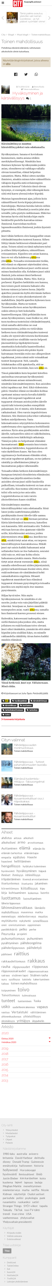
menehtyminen (32, 1186)
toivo (6, 714)
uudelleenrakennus (24, 1007)
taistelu (26, 979)
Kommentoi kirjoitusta (13, 719)
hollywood (10, 1170)
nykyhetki (25, 920)
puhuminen (35, 938)
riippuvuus (40, 967)
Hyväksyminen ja (22, 96)
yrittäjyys (23, 1021)
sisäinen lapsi (20, 975)
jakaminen (41, 883)
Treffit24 (11, 1278)
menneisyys (8, 916)
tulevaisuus (29, 995)
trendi (6, 1213)
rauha (5, 967)
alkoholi (28, 838)
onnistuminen (17, 925)
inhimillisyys (32, 875)
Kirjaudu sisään (14, 1232)
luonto (44, 892)
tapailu (44, 1206)
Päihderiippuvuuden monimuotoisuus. (25, 746)
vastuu (5, 1012)
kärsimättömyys (39, 701)
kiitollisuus (29, 888)
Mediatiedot (12, 1133)
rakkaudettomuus (13, 961)
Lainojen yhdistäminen (17, 1281)
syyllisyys (14, 979)
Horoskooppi (28, 1170)
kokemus (33, 892)
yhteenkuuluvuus (11, 1016)
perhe (32, 929)
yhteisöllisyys (32, 1016)
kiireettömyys (10, 888)
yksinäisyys (8, 1020)
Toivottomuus (10, 995)
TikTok (18, 1210)
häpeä (42, 871)
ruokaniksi (24, 1202)
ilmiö (39, 1174)
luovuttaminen (32, 898)
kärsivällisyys (9, 705)
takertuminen (41, 979)
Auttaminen (9, 848)
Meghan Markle (12, 1186)
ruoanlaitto (9, 1202)
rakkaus (36, 961)
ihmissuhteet (26, 1174)
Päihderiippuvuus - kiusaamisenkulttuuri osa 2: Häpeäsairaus (29, 798)
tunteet (8, 1000)
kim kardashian (29, 1178)
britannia (8, 1157)
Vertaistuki (20, 1012)
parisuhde (8, 1198)
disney (7, 1161)
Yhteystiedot (12, 1130)
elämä (24, 848)
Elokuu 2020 (7, 1038)
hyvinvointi (8, 871)
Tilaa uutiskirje (12, 1245)
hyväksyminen (19, 701)
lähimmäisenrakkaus (16, 908)
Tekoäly (7, 1210)
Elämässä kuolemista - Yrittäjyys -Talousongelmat (29, 780)
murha (25, 1190)
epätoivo (19, 857)
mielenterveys (27, 916)
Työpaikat (10, 1136)
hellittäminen (22, 861)
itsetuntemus (10, 883)
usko (5, 1006)
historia (38, 1165)
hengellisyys (10, 866)
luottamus (26, 705)
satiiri (35, 1202)
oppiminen (34, 925)
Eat (8, 1268)
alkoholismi (8, 842)
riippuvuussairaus (38, 971)
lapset (18, 1182)
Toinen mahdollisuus (30, 89)
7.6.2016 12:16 (22, 87)
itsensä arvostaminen (35, 879)
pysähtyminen (9, 943)
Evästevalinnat (14, 1239)
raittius (21, 953)
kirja (4, 892)
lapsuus (28, 1182)
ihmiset (5, 875)
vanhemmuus (10, 1217)
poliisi (19, 1198)
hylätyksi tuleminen (34, 866)
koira (43, 1178)
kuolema (8, 1182)
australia (22, 1153)
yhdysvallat (27, 1217)
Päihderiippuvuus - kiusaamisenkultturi (24, 815)
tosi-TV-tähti (32, 1210)
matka (39, 912)
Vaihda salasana (14, 1236)
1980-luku (9, 1153)
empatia (6, 857)
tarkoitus (32, 710)
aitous (17, 838)
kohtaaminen (17, 893)
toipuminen (8, 990)
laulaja (38, 1182)
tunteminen (24, 1001)
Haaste (32, 857)
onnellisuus (40, 921)
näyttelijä (20, 1194)
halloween (25, 1165)
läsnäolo (40, 907)
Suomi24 (11, 1272)
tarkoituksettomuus (13, 710)
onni (4, 925)
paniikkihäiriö (9, 929)
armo (21, 842)
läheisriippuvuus (10, 903)
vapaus (42, 1007)
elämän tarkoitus (11, 853)
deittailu (39, 1157)
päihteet (6, 954)
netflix (35, 1190)
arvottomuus (35, 842)
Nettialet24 (12, 1275)
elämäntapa (31, 853)
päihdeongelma (30, 943)
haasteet (6, 861)
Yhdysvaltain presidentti (17, 1221)
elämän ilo (39, 848)
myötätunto (9, 921)
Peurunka (8, 934)
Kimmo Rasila (38, 87)
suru (4, 979)
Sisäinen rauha (39, 975)
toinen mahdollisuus (24, 983)
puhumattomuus (13, 938)
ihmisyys (17, 875)
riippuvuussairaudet (13, 971)
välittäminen (38, 1012)
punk (42, 1198)
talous (5, 983)
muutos (43, 916)
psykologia (31, 1198)
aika (8, 63)
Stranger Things (12, 1206)
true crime (18, 1213)
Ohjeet (9, 1139)
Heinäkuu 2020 (9, 1042)
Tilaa (7, 1251)
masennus (27, 912)
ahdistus (6, 838)
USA (28, 1213)
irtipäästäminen (11, 879)
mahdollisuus (10, 912)
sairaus (5, 975)
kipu (42, 888)
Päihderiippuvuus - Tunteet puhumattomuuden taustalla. (30, 763)
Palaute (9, 1142)
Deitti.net (11, 1262)
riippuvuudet (21, 967)
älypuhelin (38, 1020)
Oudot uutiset (35, 1194)
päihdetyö (34, 948)
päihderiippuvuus (13, 948)
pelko (23, 929)
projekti (22, 934)
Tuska (37, 1001)
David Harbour (23, 1157)
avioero (33, 1153)
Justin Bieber (10, 1178)
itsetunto (27, 883)
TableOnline (13, 1265)
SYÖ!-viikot (31, 1206)
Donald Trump (20, 1161)
